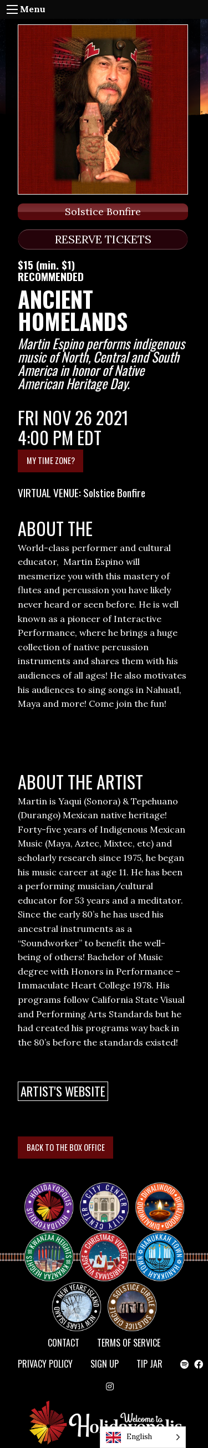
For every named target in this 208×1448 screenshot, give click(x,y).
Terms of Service (128, 1342)
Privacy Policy (45, 1363)
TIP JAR (149, 1363)
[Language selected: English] (143, 1437)
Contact (63, 1342)
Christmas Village (108, 1247)
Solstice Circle (132, 1297)
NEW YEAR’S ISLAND (77, 1301)
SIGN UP (104, 1363)
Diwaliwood (164, 1193)
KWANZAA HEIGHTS (53, 1247)
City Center (103, 1197)
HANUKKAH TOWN (164, 1247)
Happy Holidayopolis (53, 1197)
